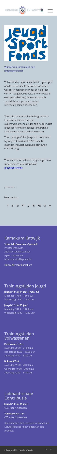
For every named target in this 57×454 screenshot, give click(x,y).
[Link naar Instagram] (50, 449)
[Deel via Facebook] (7, 206)
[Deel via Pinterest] (23, 206)
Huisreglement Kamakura (18, 264)
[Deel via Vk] (39, 206)
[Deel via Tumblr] (34, 206)
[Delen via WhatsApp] (17, 206)
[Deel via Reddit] (44, 206)
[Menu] (49, 10)
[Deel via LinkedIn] (28, 206)
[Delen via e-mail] (50, 206)
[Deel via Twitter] (12, 206)
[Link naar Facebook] (46, 449)
